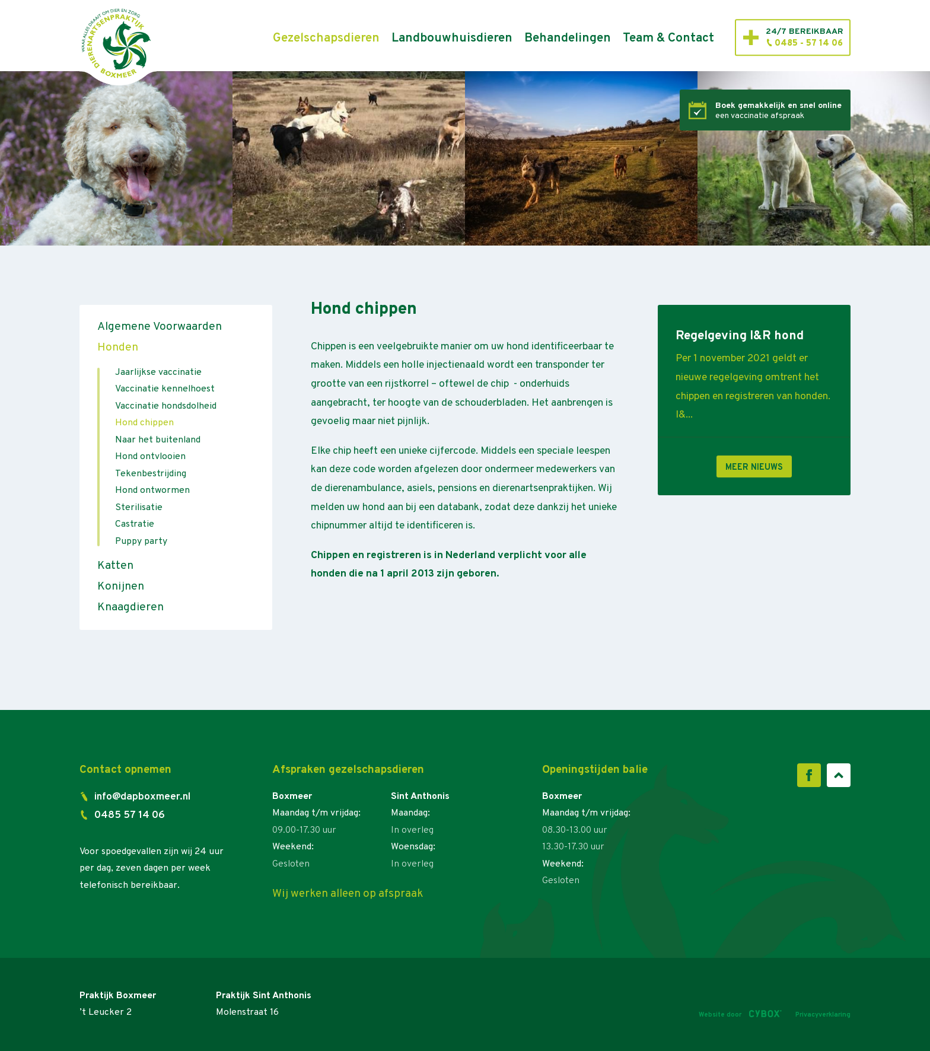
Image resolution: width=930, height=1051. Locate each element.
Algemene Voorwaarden (159, 327)
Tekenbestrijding (150, 474)
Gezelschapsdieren (326, 38)
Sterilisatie (139, 508)
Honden (117, 347)
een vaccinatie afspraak (778, 111)
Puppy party (141, 541)
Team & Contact (668, 38)
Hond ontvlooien (150, 457)
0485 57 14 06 (129, 815)
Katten (115, 566)
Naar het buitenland (157, 440)
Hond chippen (144, 423)
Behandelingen (567, 38)
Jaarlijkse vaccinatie (158, 372)
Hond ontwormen (152, 490)
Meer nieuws (754, 467)
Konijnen (120, 586)
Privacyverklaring (823, 1015)
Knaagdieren (130, 607)
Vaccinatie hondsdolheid (165, 406)
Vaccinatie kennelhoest (165, 389)
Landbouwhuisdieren (451, 38)
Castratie (134, 524)
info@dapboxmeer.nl (142, 797)
